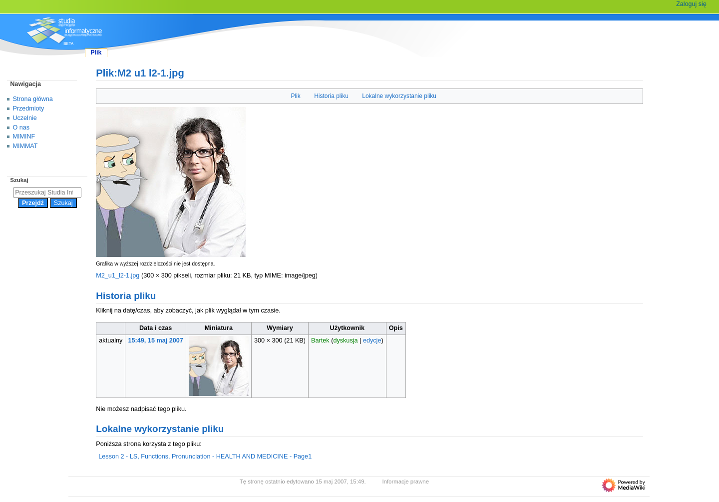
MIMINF (24, 136)
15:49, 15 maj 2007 (155, 340)
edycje (372, 340)
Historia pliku (331, 96)
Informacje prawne (405, 481)
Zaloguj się (691, 4)
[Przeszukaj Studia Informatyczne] (47, 193)
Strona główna (33, 99)
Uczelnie (25, 118)
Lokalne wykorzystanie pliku (399, 96)
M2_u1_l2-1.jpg (117, 275)
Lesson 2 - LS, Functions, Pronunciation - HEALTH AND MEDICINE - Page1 (205, 456)
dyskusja (345, 340)
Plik (295, 96)
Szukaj (19, 180)
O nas (21, 127)
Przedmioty (28, 108)
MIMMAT (25, 146)
